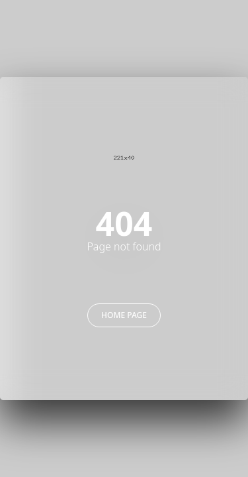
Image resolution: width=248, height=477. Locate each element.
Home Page (124, 315)
